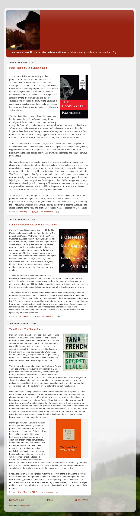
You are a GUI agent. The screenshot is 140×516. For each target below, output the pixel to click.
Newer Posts (16, 500)
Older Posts (81, 500)
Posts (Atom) (26, 506)
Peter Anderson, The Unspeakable (28, 67)
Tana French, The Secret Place (26, 329)
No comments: (47, 212)
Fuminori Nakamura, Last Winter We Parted (33, 224)
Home (49, 500)
